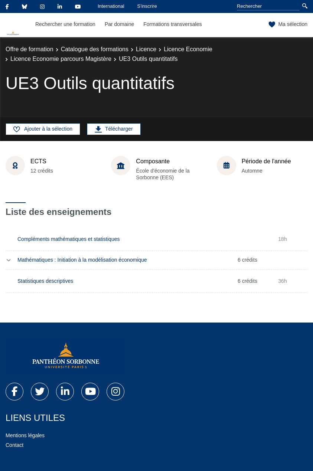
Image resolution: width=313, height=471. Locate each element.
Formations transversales (172, 24)
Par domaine (119, 24)
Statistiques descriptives (45, 281)
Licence (146, 49)
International (111, 6)
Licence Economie (188, 49)
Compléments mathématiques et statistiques (68, 239)
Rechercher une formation (65, 24)
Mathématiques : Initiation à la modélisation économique (82, 260)
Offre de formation (29, 49)
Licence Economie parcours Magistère (60, 59)
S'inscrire (147, 6)
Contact (14, 445)
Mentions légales (25, 435)
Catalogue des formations (94, 49)
